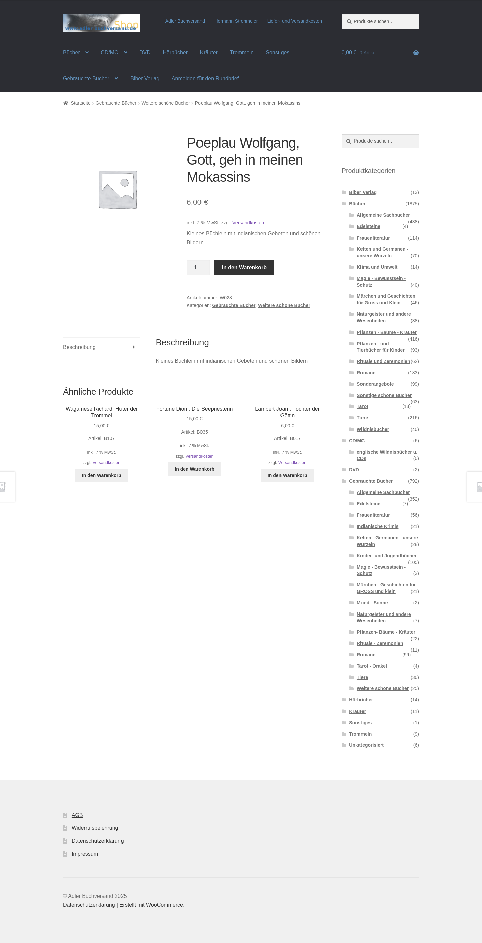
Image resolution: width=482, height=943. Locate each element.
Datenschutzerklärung (98, 841)
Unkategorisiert (366, 745)
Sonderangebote (375, 384)
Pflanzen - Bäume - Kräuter (387, 332)
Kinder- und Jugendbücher (387, 555)
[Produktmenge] (198, 267)
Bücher (71, 52)
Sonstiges (277, 52)
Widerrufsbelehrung (95, 828)
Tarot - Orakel (372, 666)
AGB (77, 815)
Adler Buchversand (185, 21)
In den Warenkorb (244, 267)
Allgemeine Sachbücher (383, 215)
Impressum (85, 854)
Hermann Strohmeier (236, 21)
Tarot (362, 406)
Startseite (81, 103)
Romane (366, 372)
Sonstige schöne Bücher (384, 395)
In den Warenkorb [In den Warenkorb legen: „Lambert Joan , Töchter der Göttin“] (287, 475)
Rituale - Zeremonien (380, 643)
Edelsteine (368, 226)
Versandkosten (248, 222)
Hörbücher (175, 52)
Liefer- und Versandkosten (294, 21)
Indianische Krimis (377, 526)
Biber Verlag (144, 78)
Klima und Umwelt (377, 267)
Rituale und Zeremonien (383, 361)
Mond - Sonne (372, 602)
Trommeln (241, 52)
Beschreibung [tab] (79, 347)
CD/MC (109, 52)
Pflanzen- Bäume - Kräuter (386, 632)
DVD (145, 52)
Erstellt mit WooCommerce (151, 905)
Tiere (362, 417)
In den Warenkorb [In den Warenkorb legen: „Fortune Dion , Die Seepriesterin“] (194, 469)
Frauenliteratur (373, 238)
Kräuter (208, 52)
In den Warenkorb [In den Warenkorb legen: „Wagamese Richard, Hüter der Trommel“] (102, 475)
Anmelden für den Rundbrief (205, 78)
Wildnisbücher (373, 429)
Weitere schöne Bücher (165, 103)
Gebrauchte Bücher (86, 78)
